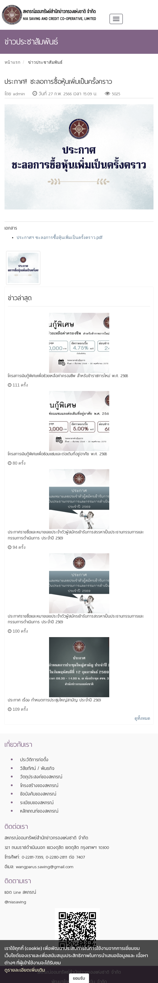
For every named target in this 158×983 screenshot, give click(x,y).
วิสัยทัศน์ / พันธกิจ (37, 768)
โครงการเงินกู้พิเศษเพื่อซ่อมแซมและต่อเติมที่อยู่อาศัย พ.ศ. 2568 (57, 453)
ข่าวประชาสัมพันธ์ (45, 62)
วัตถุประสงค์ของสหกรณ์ (41, 777)
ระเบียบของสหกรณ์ (37, 803)
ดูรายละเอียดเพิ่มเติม (25, 969)
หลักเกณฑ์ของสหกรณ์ (39, 811)
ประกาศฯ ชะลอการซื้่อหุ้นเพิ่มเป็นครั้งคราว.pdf (59, 237)
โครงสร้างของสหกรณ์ (39, 785)
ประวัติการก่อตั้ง (34, 760)
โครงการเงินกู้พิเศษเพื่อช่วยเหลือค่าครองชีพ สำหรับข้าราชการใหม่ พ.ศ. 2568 (68, 375)
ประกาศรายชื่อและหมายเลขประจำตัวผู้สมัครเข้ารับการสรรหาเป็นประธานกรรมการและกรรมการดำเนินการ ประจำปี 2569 (76, 535)
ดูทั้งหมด (142, 718)
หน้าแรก (12, 62)
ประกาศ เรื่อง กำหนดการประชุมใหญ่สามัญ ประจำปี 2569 (54, 700)
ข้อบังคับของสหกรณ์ (38, 794)
